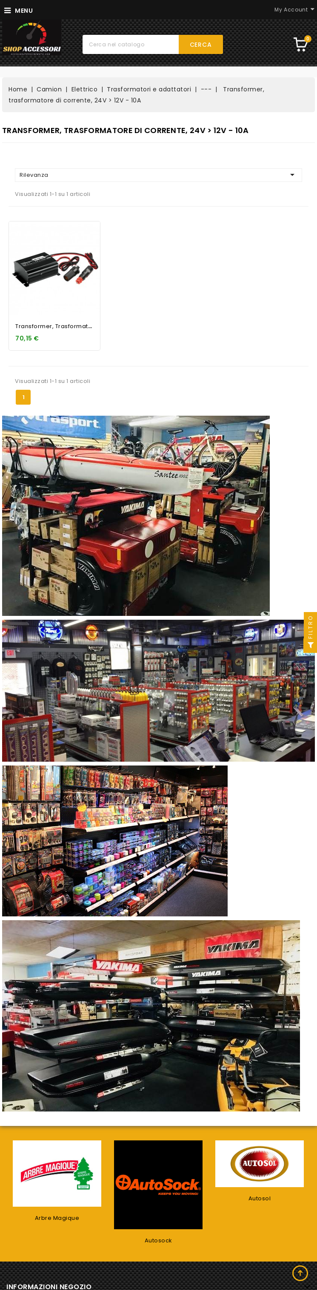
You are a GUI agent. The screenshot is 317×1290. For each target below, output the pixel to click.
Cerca (201, 44)
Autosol (259, 1198)
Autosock (158, 1240)
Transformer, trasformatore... (59, 326)
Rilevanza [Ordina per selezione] (158, 175)
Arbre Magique (57, 1218)
